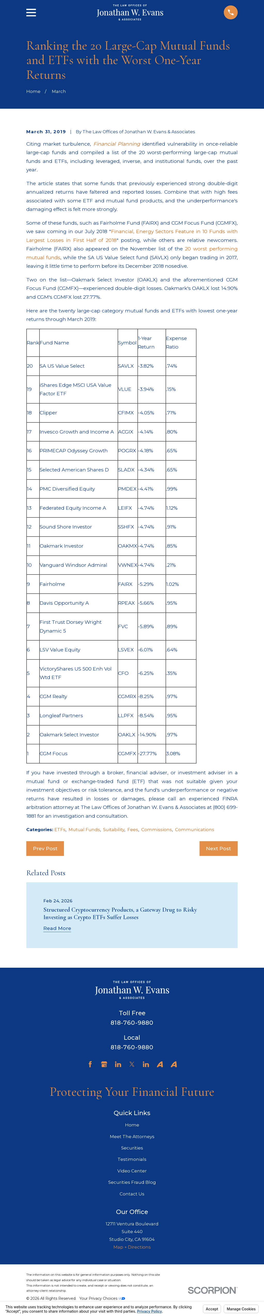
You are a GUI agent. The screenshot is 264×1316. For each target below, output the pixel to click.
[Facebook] (90, 1064)
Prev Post (45, 848)
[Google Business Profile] (104, 1064)
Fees (132, 829)
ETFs (59, 829)
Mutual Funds (84, 829)
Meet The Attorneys (132, 1136)
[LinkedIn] (118, 1064)
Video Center (132, 1170)
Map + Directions (132, 1247)
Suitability (113, 829)
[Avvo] (160, 1064)
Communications (194, 829)
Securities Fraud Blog (132, 1182)
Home (132, 1125)
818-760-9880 (132, 1022)
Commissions (156, 829)
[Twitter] (132, 1064)
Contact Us (132, 1193)
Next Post (218, 848)
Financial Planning (116, 144)
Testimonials (132, 1159)
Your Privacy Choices (102, 1298)
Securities (132, 1147)
